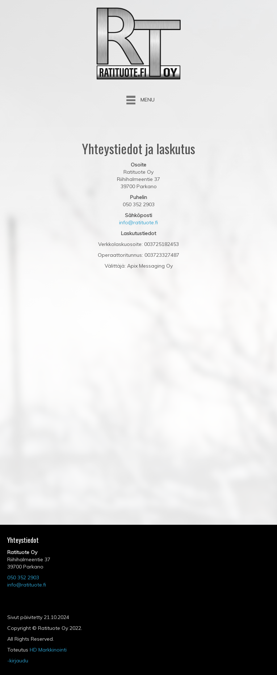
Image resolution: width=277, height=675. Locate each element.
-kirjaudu (17, 660)
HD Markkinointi (48, 649)
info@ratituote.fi (138, 222)
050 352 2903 (23, 577)
